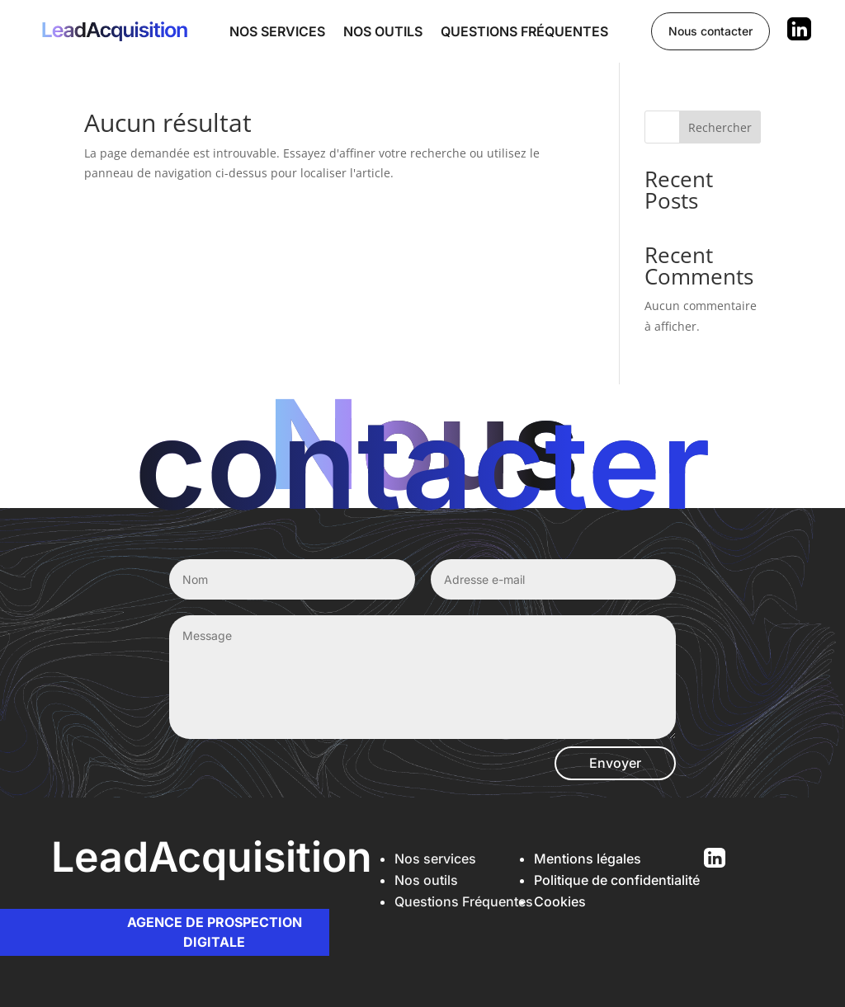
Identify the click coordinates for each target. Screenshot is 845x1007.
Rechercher (720, 127)
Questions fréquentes (524, 31)
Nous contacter (710, 31)
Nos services (277, 31)
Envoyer (615, 763)
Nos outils (382, 31)
